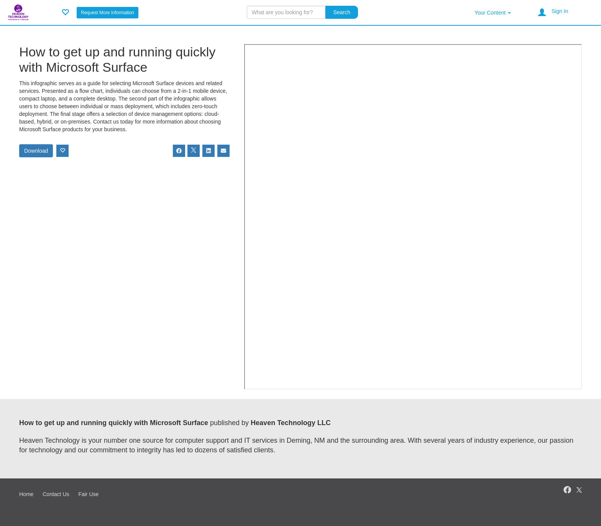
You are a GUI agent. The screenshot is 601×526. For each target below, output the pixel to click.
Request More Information (107, 12)
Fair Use (88, 494)
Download (36, 151)
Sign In (560, 11)
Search (341, 12)
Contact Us (56, 494)
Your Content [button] (493, 13)
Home (26, 494)
